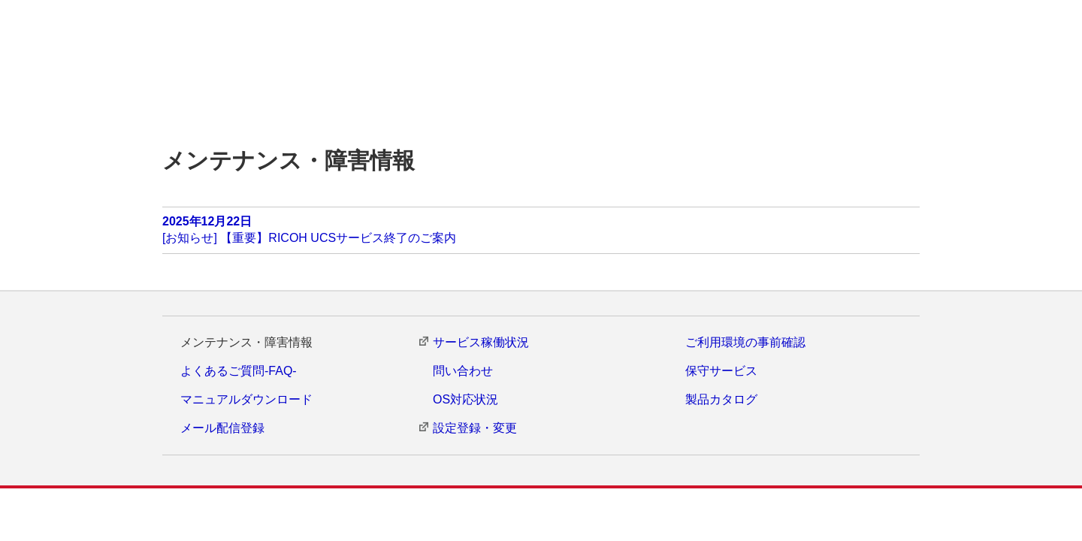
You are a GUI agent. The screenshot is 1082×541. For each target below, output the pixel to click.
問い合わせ (463, 370)
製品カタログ (721, 400)
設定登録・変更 (475, 428)
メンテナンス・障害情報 (246, 342)
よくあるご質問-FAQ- (238, 370)
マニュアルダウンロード (246, 400)
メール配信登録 (222, 428)
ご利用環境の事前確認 (745, 342)
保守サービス (721, 370)
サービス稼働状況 (481, 342)
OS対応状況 (465, 400)
